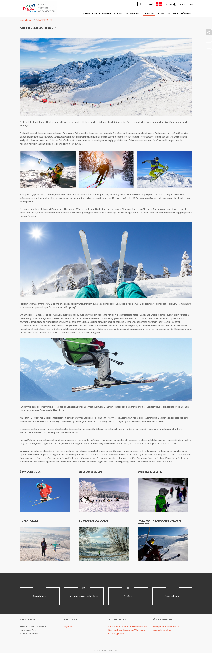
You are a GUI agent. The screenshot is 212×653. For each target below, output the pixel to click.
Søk (139, 4)
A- (167, 4)
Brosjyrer (128, 596)
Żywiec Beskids (30, 471)
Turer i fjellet (30, 520)
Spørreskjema (172, 596)
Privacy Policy (114, 650)
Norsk (150, 4)
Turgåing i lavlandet (94, 520)
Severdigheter (40, 596)
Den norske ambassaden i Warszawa (126, 629)
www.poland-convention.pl (165, 626)
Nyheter (68, 626)
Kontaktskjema (186, 4)
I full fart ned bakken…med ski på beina (159, 522)
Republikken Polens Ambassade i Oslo (127, 626)
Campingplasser (116, 633)
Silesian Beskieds (90, 471)
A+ (170, 4)
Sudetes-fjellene (150, 471)
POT (106, 650)
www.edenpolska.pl (162, 629)
